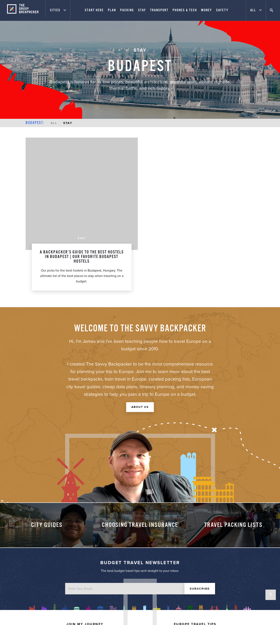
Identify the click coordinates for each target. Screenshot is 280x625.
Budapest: (35, 122)
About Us (140, 295)
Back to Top (270, 595)
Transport (161, 10)
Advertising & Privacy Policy (84, 542)
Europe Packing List (195, 536)
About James (84, 531)
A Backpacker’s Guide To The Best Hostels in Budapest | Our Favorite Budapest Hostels (82, 144)
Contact (84, 548)
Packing (129, 10)
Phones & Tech (186, 10)
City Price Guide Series (195, 542)
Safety (224, 10)
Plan (114, 10)
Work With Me (84, 536)
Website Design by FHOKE (214, 617)
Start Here (95, 10)
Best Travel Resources (195, 548)
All (54, 123)
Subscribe (199, 485)
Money (208, 10)
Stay (144, 10)
